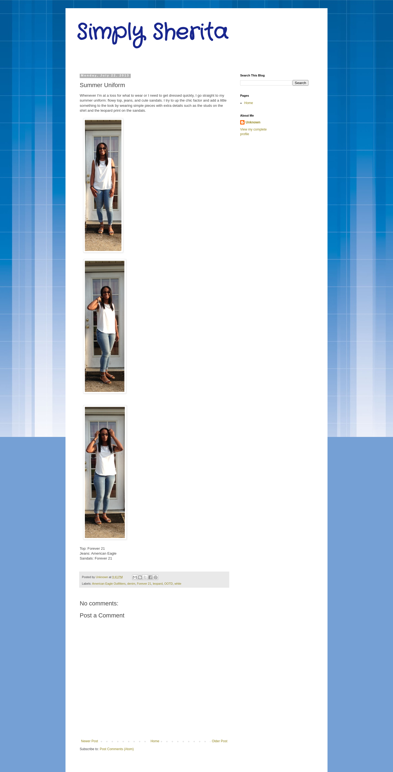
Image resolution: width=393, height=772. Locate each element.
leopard (158, 583)
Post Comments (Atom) (117, 749)
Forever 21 (144, 583)
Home (155, 741)
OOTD (168, 583)
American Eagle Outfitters (109, 583)
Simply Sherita (152, 32)
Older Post (219, 741)
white (177, 583)
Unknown (253, 122)
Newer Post (89, 741)
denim (131, 583)
